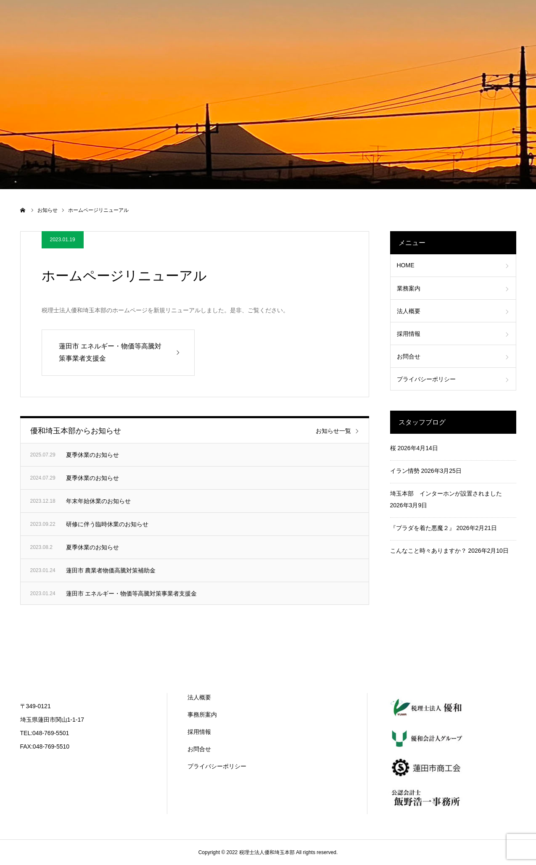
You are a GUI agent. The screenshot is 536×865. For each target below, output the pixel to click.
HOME (406, 265)
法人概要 (408, 311)
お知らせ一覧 (333, 431)
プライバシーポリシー (426, 379)
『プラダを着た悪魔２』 (422, 528)
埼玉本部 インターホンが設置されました (446, 493)
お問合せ (408, 356)
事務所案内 (202, 714)
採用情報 (408, 333)
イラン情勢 (405, 470)
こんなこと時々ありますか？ (428, 550)
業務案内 (408, 288)
